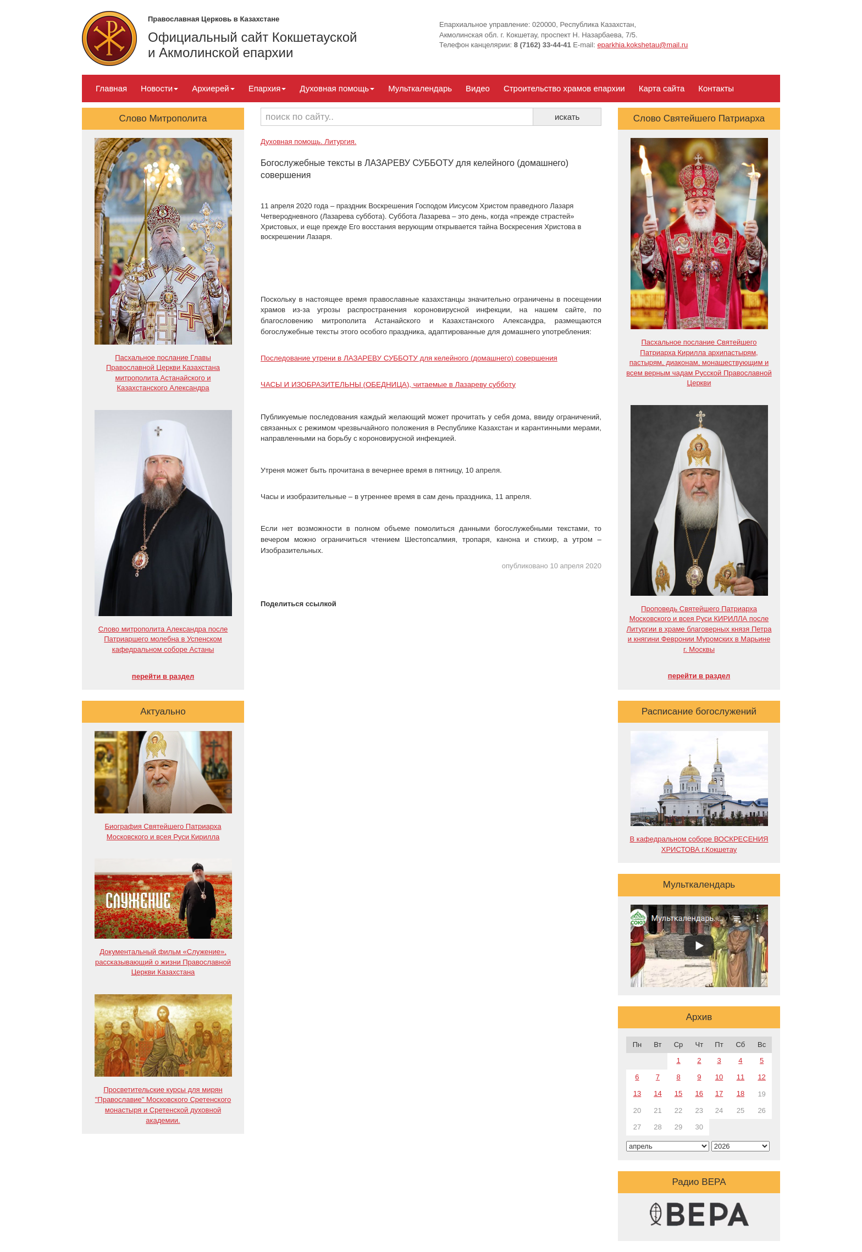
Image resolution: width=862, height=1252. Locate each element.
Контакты (716, 88)
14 (657, 1093)
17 (719, 1093)
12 (761, 1077)
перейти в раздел (163, 676)
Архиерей (213, 88)
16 (699, 1093)
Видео (478, 88)
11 (740, 1077)
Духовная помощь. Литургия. (308, 141)
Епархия (267, 88)
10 (719, 1077)
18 (740, 1093)
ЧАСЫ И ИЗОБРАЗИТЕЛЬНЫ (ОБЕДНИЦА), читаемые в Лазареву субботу (388, 384)
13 (637, 1093)
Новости (159, 88)
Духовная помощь (337, 88)
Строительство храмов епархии (564, 88)
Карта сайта (662, 88)
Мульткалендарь (420, 88)
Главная (111, 88)
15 (678, 1093)
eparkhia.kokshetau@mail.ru (642, 45)
